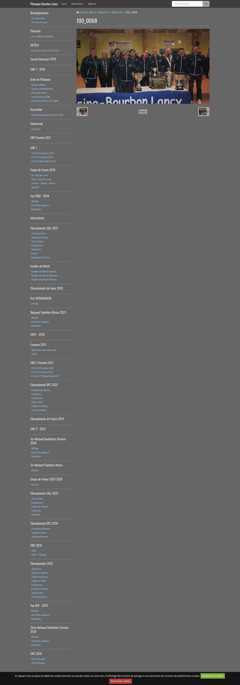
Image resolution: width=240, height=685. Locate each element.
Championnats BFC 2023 (44, 384)
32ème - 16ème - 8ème (43, 183)
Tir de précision (39, 233)
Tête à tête (37, 241)
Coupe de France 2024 (42, 170)
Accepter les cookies (212, 675)
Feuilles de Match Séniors (43, 271)
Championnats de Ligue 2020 (46, 288)
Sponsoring (36, 123)
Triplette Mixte (38, 532)
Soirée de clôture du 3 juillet (45, 100)
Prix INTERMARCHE (41, 298)
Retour (142, 111)
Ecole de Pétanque (40, 79)
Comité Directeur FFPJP (43, 59)
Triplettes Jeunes (39, 577)
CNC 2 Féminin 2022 (41, 362)
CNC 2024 (36, 545)
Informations (37, 218)
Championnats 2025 (41, 563)
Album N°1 (104, 12)
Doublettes (37, 245)
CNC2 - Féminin (38, 554)
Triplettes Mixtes (39, 237)
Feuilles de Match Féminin (44, 279)
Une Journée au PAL (41, 96)
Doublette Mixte (39, 589)
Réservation (77, 3)
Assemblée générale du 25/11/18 (47, 115)
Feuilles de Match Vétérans (44, 275)
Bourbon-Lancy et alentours (45, 50)
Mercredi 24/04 (39, 93)
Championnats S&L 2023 (44, 228)
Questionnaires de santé (43, 350)
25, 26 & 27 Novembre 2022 (45, 376)
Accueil (82, 12)
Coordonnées (38, 18)
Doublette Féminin (40, 528)
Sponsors (36, 129)
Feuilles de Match (40, 266)
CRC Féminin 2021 (40, 137)
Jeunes (34, 253)
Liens (64, 3)
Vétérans (35, 514)
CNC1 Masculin (38, 659)
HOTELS (34, 45)
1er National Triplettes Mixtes (46, 465)
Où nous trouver (39, 22)
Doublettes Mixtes (40, 257)
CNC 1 (33, 147)
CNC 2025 (36, 653)
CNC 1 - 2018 (37, 69)
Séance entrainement (42, 89)
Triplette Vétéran (40, 573)
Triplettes (36, 249)
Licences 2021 (38, 344)
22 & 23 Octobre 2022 (42, 157)
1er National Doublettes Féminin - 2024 (48, 441)
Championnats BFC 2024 (44, 523)
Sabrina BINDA (38, 85)
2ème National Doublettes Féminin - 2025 (50, 629)
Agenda (92, 3)
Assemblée (36, 109)
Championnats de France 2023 (47, 418)
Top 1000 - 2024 (39, 196)
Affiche (35, 201)
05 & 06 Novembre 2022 (43, 161)
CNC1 (33, 551)
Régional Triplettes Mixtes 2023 (48, 312)
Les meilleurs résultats (42, 36)
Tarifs (34, 354)
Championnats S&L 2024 (44, 493)
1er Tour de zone (39, 175)
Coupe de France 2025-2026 (46, 479)
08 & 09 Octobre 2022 (42, 153)
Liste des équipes (40, 205)
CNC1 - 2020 (37, 334)
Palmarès (35, 31)
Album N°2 (117, 12)
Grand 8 (35, 187)
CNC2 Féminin (38, 663)
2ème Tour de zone (41, 179)
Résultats (36, 209)
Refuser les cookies (120, 681)
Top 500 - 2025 (39, 605)
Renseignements (39, 13)
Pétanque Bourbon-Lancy (44, 4)
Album (92, 12)
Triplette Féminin (39, 536)
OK (206, 4)
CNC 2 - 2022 (38, 429)
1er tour (35, 484)
